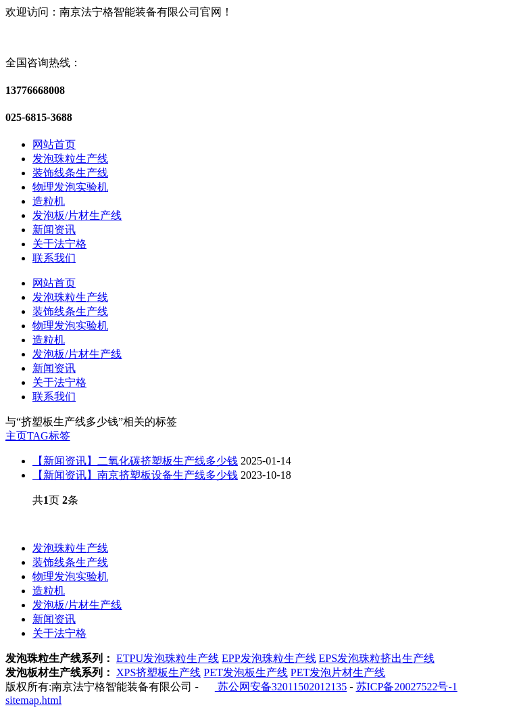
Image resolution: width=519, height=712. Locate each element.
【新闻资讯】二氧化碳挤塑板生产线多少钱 (135, 461)
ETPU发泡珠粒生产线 (167, 658)
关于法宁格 (59, 244)
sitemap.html (33, 700)
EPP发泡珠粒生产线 (269, 658)
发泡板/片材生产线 (77, 215)
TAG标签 (48, 436)
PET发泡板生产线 (245, 672)
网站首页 (54, 144)
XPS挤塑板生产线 (158, 672)
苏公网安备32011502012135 (281, 686)
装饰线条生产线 (70, 173)
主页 (16, 436)
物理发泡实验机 (70, 187)
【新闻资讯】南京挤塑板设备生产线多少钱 (135, 475)
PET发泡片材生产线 (338, 672)
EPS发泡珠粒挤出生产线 (377, 658)
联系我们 (54, 258)
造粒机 (48, 201)
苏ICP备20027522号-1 (407, 686)
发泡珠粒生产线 (70, 158)
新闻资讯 (54, 229)
